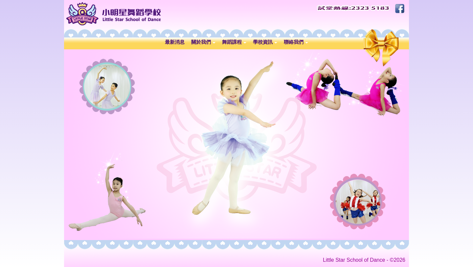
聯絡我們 (296, 42)
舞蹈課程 (234, 42)
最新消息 (175, 42)
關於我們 (203, 42)
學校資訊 (265, 42)
